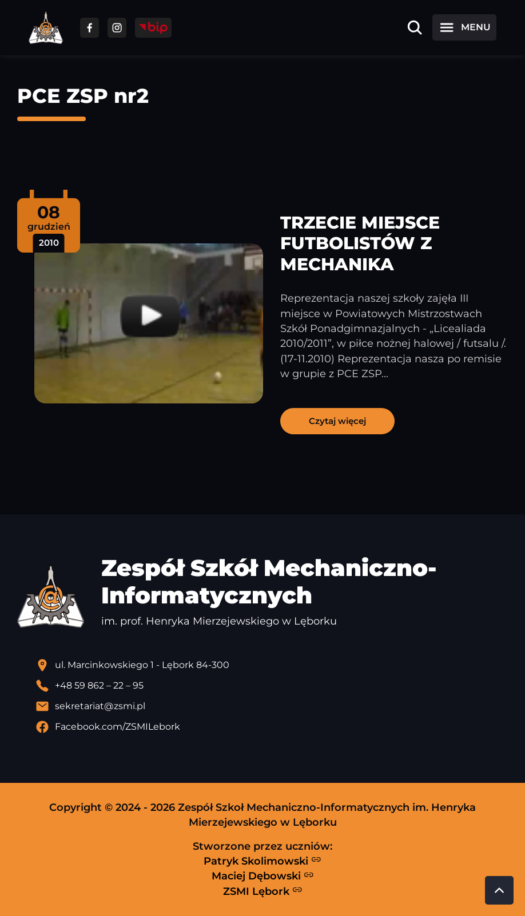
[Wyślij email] (271, 706)
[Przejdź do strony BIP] (153, 28)
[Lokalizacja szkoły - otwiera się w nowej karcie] (271, 665)
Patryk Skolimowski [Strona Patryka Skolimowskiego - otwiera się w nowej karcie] (262, 860)
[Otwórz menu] (464, 27)
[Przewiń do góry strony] (499, 890)
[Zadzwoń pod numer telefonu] (271, 686)
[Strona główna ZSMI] (46, 27)
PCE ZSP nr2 (83, 95)
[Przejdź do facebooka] (89, 28)
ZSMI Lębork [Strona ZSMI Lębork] (263, 891)
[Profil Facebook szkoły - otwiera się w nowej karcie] (271, 727)
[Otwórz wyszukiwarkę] (414, 27)
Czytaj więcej (337, 420)
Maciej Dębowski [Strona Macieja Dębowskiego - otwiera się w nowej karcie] (263, 876)
